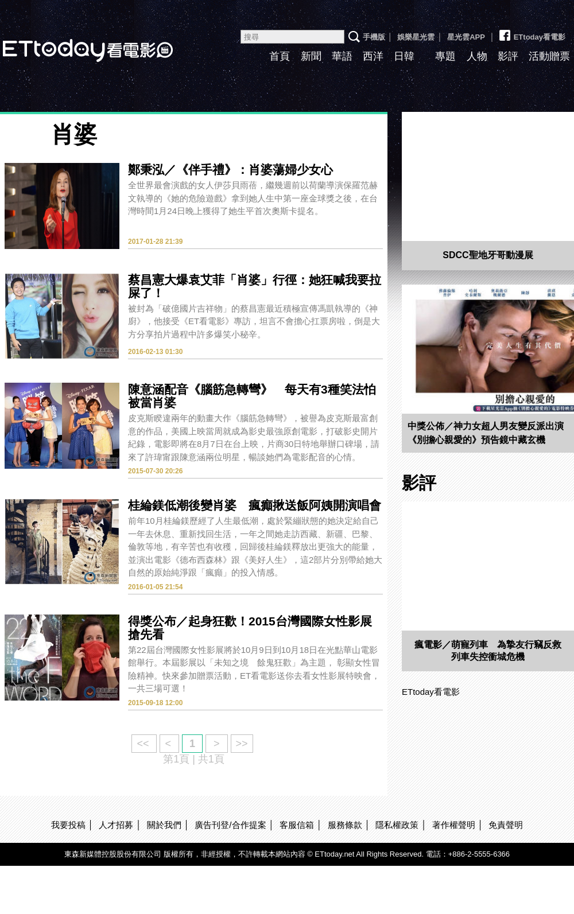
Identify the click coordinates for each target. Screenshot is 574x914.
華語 (342, 56)
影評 (508, 56)
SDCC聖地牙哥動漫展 (488, 255)
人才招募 (116, 825)
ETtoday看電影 (531, 32)
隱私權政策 (396, 825)
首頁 (279, 56)
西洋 (373, 56)
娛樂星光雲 (416, 37)
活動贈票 (549, 56)
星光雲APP (466, 37)
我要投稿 (68, 825)
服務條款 (345, 825)
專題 (445, 56)
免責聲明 (505, 825)
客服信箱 (297, 825)
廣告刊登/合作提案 (230, 825)
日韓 (404, 56)
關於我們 (164, 825)
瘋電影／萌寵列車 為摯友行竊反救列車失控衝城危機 (487, 651)
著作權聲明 (453, 825)
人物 (477, 56)
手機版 (374, 37)
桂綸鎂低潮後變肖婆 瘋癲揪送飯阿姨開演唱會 (254, 505)
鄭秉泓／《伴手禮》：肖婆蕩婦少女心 (230, 169)
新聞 (311, 56)
